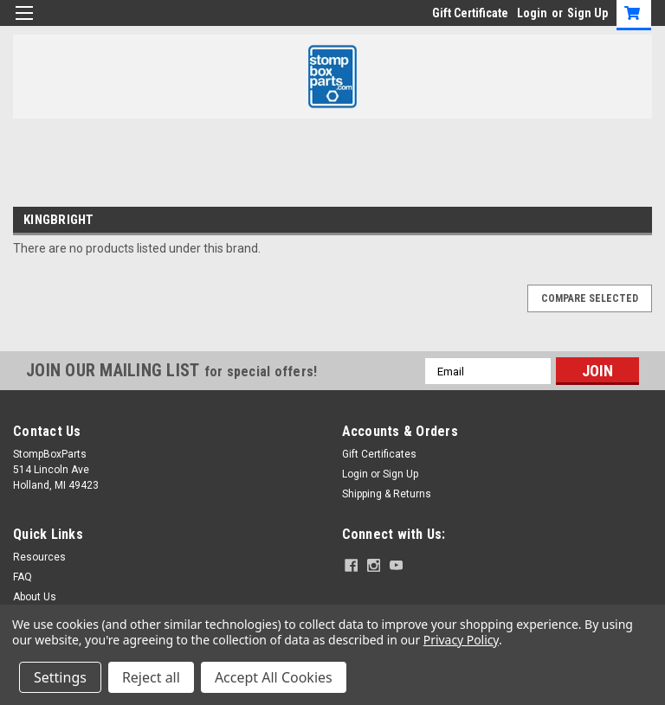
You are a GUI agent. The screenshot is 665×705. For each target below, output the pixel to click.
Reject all (151, 677)
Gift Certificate (470, 13)
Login (532, 13)
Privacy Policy (461, 639)
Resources (39, 557)
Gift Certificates (379, 454)
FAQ (22, 577)
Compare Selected (589, 298)
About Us (34, 597)
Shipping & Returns (386, 494)
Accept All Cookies (273, 677)
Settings (60, 677)
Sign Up (587, 13)
